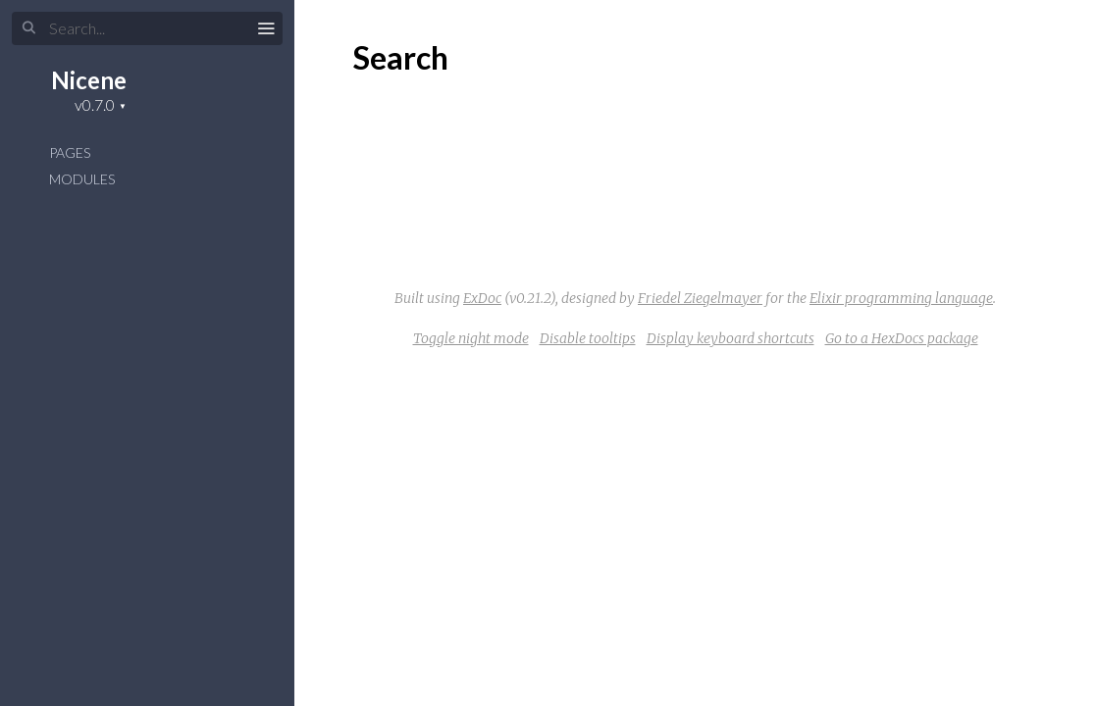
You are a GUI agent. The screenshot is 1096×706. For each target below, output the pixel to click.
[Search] (147, 28)
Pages (69, 152)
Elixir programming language (901, 298)
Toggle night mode (471, 338)
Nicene (89, 80)
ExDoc (482, 298)
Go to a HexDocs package (901, 338)
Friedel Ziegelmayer (700, 298)
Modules (82, 179)
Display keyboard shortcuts (730, 338)
